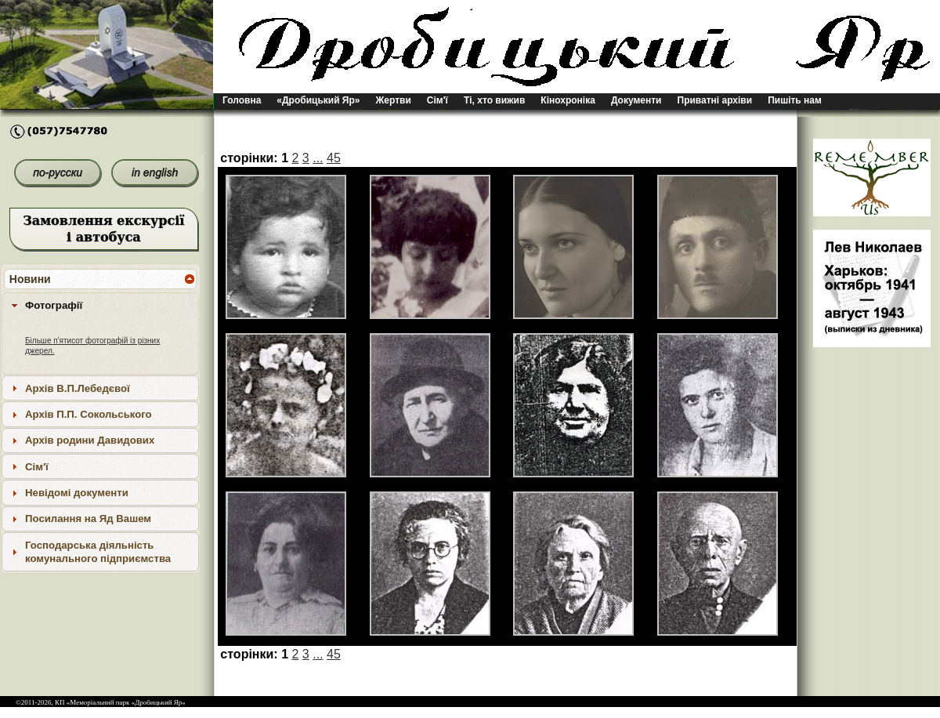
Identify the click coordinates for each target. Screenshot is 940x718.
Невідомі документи (76, 493)
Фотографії (53, 305)
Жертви (393, 100)
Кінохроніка (567, 100)
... (318, 158)
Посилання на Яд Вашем (88, 518)
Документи (636, 100)
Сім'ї (437, 100)
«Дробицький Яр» (318, 100)
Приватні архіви (715, 100)
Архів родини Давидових (89, 440)
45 (334, 158)
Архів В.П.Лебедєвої (77, 388)
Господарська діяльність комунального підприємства (98, 551)
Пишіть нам (795, 100)
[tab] (100, 304)
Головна (241, 100)
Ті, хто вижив (494, 100)
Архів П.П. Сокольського (88, 414)
